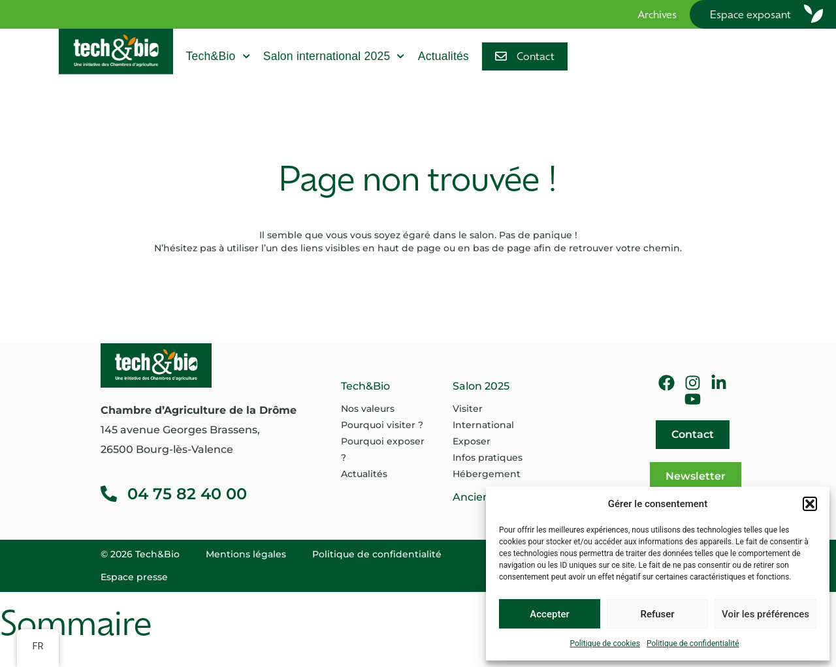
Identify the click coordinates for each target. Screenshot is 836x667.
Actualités (443, 56)
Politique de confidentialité (693, 643)
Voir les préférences (765, 614)
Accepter (549, 614)
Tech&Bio (218, 56)
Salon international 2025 (334, 56)
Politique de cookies (605, 643)
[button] (809, 503)
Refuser (657, 614)
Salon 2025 (481, 386)
